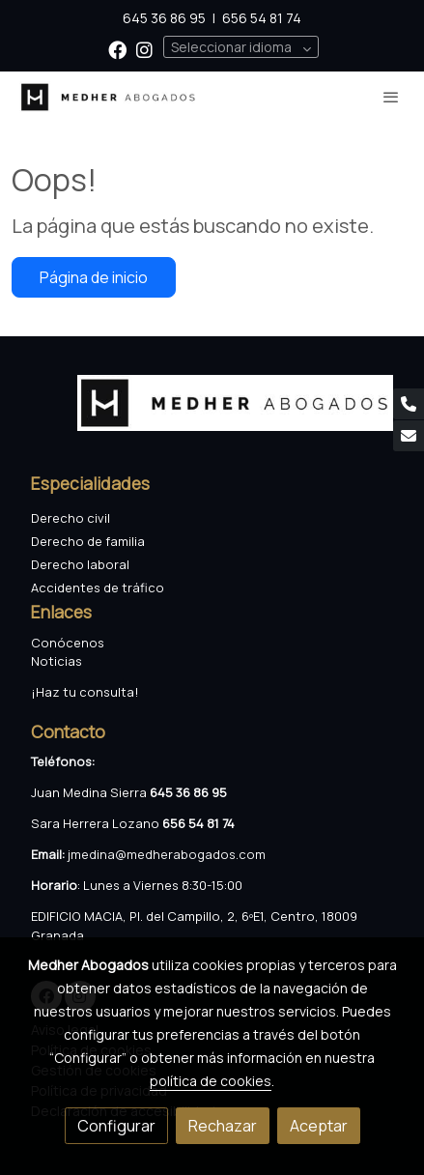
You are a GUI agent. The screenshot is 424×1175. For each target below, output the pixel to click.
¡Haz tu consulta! (85, 692)
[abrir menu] (391, 96)
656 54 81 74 (261, 18)
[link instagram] (144, 49)
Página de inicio (94, 277)
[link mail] (408, 435)
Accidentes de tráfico (99, 587)
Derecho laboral (80, 564)
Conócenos (67, 642)
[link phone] (408, 403)
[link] (108, 97)
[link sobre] (212, 414)
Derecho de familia (88, 541)
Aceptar (319, 1125)
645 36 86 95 (164, 18)
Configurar (116, 1125)
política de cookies (210, 1081)
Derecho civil (70, 518)
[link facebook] (117, 49)
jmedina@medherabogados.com (167, 854)
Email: (49, 854)
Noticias (56, 661)
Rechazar (222, 1125)
